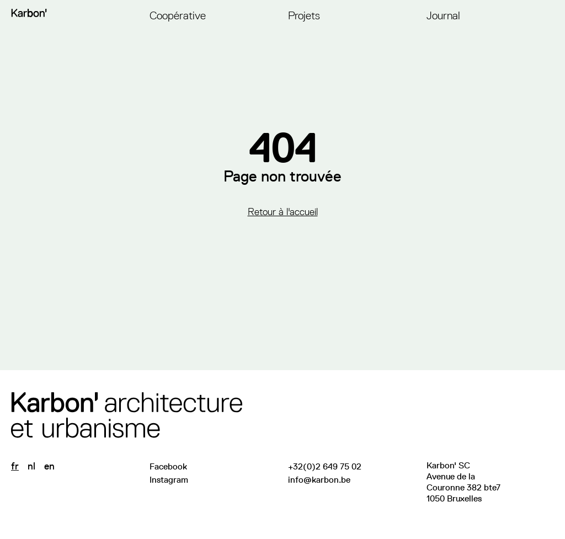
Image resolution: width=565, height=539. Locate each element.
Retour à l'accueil (283, 212)
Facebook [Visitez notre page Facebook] (168, 466)
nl (31, 466)
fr (15, 466)
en (49, 466)
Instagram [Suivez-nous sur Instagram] (169, 479)
